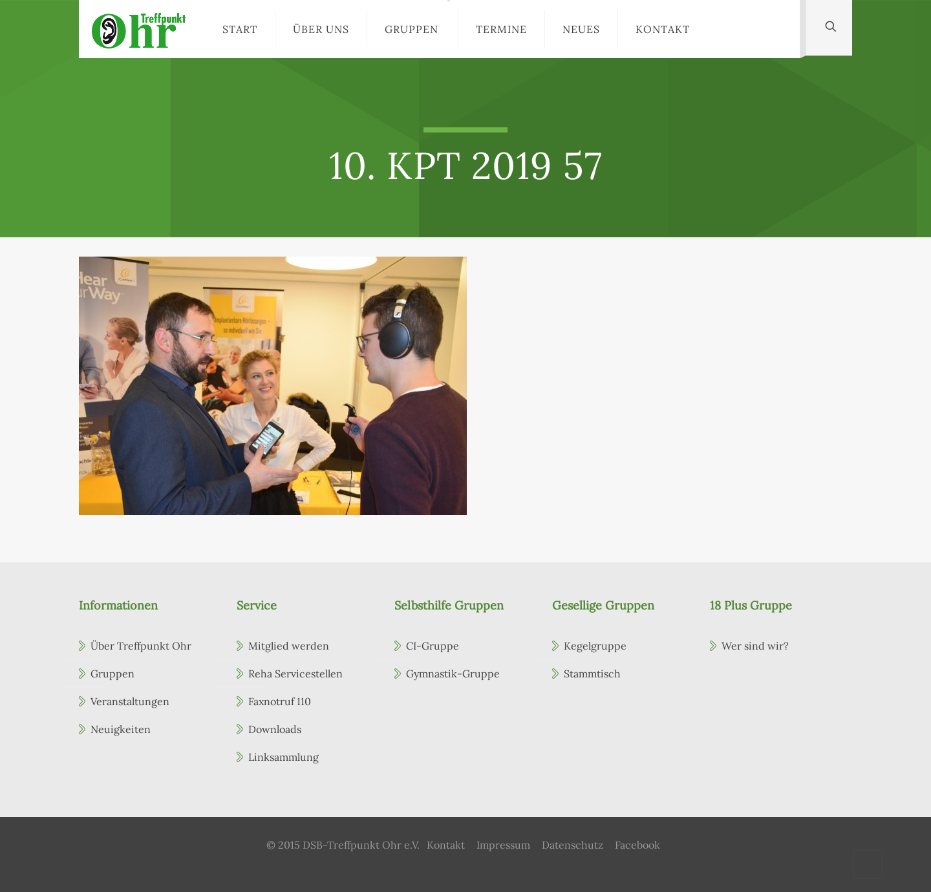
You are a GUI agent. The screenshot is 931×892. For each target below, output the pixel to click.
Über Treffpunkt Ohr (141, 645)
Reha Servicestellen (295, 673)
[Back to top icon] (868, 864)
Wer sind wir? (755, 645)
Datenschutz (572, 844)
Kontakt (446, 844)
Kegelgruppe (595, 645)
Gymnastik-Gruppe (453, 673)
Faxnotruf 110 (279, 701)
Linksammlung (283, 756)
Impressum (503, 844)
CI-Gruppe (432, 645)
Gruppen (112, 673)
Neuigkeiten (121, 729)
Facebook (637, 844)
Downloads (274, 729)
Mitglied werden (288, 645)
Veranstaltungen (130, 701)
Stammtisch (592, 673)
